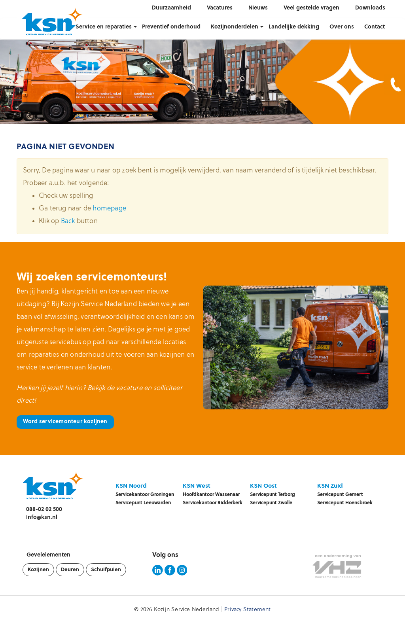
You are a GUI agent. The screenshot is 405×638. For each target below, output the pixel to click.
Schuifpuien (106, 570)
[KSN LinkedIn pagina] (157, 574)
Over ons (341, 27)
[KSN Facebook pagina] (170, 574)
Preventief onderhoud (171, 27)
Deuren (70, 570)
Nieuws (258, 8)
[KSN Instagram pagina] (182, 574)
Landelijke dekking (294, 27)
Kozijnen (38, 570)
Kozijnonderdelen (234, 27)
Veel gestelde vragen (311, 8)
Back (68, 221)
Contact (374, 27)
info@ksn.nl (41, 518)
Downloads (370, 8)
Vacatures (220, 8)
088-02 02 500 (44, 510)
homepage (109, 208)
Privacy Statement (247, 610)
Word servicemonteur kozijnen (65, 422)
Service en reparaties (104, 27)
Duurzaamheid (171, 8)
